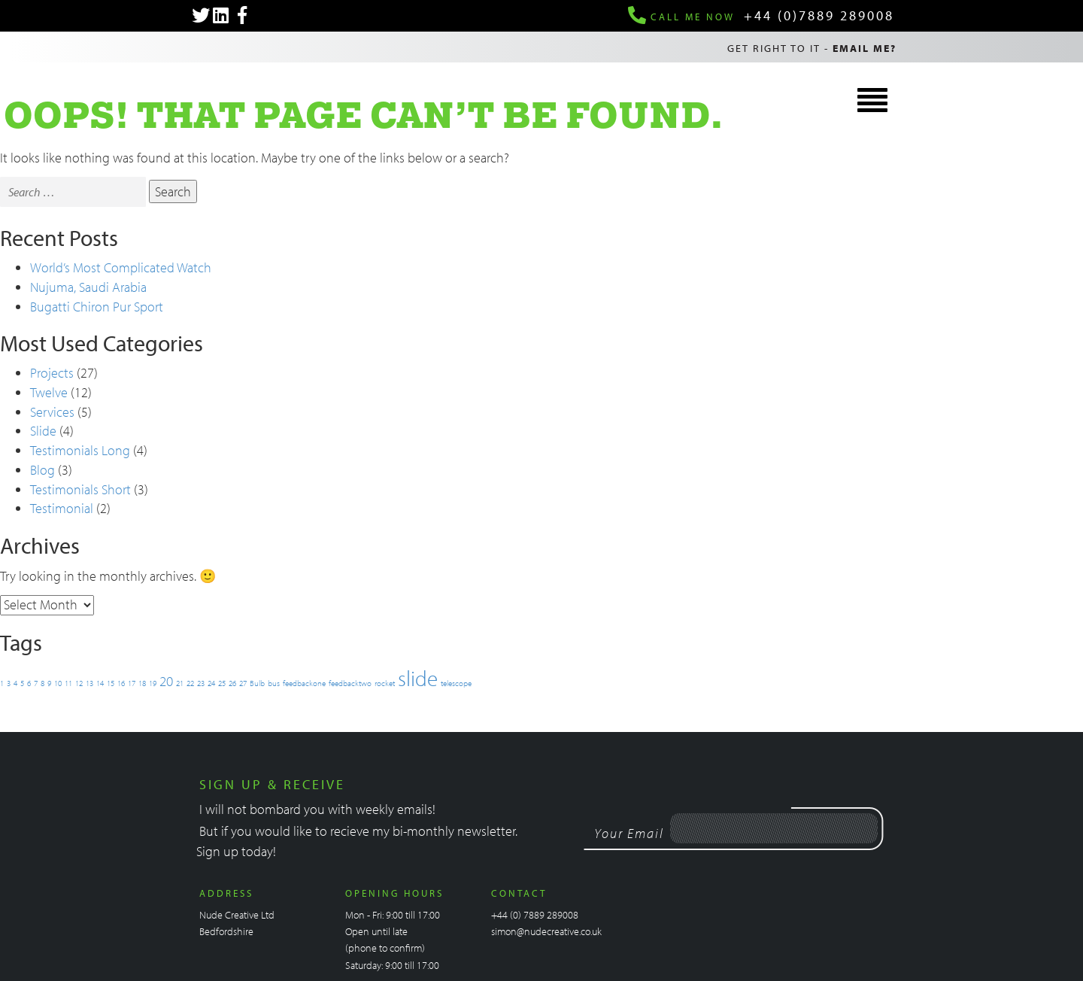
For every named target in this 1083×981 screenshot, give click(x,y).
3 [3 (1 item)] (9, 683)
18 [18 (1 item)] (142, 683)
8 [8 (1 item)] (42, 683)
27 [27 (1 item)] (243, 683)
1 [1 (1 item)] (2, 683)
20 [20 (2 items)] (166, 681)
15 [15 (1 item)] (110, 683)
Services (52, 412)
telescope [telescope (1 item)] (456, 683)
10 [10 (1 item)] (58, 683)
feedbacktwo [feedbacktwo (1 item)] (350, 683)
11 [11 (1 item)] (68, 683)
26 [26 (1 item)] (232, 683)
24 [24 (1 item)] (211, 683)
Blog (42, 469)
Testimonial (61, 508)
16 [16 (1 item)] (121, 683)
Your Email (629, 833)
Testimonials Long (80, 450)
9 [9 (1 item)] (49, 683)
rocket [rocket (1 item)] (385, 683)
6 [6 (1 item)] (29, 683)
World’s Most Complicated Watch (120, 267)
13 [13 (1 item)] (89, 683)
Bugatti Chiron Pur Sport (96, 306)
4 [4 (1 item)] (15, 683)
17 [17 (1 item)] (131, 683)
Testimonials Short (80, 489)
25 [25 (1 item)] (222, 683)
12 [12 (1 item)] (79, 683)
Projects (52, 372)
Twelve (49, 392)
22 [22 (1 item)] (190, 683)
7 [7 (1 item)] (36, 683)
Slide (43, 430)
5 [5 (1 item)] (22, 683)
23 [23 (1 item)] (201, 683)
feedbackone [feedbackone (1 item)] (304, 683)
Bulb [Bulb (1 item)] (257, 683)
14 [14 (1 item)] (100, 683)
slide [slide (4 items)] (418, 678)
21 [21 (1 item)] (180, 683)
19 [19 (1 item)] (152, 683)
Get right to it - (811, 48)
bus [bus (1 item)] (274, 683)
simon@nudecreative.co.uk (546, 931)
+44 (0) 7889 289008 (534, 915)
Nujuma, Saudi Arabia (88, 287)
